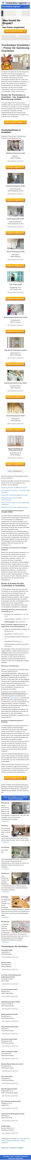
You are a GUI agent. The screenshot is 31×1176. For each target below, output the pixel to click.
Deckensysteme (13, 507)
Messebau (4, 492)
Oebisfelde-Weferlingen (13, 1140)
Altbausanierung (6, 502)
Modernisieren (23, 487)
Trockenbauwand (6, 500)
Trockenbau (14, 490)
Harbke (3, 1140)
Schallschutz (13, 495)
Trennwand (15, 498)
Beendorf (26, 1138)
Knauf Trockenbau (17, 502)
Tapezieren (24, 507)
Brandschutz (5, 495)
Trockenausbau (5, 490)
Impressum (11, 1158)
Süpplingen (4, 1142)
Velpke (23, 1140)
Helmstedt (20, 1138)
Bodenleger (4, 507)
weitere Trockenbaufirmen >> (15, 471)
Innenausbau (22, 490)
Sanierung (4, 487)
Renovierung (12, 487)
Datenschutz (19, 1158)
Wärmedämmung (6, 498)
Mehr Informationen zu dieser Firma (15, 161)
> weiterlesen (5, 821)
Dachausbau (24, 495)
